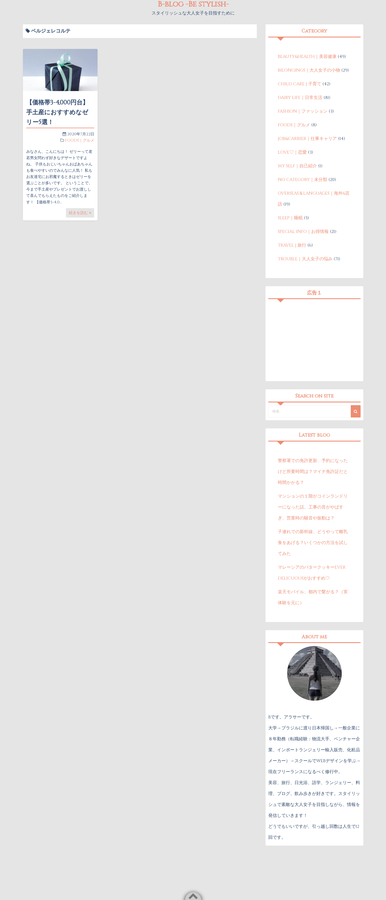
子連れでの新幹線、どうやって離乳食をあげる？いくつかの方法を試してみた (313, 543)
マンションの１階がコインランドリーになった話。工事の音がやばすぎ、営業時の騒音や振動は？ (313, 507)
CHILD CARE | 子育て (299, 84)
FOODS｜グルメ (79, 140)
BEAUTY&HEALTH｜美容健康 (307, 57)
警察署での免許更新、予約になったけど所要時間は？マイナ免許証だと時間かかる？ (313, 472)
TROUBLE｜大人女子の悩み (305, 259)
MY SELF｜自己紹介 (297, 166)
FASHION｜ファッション (303, 111)
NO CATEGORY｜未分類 (302, 180)
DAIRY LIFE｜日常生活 (300, 98)
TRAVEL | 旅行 (292, 245)
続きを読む (80, 212)
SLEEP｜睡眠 (290, 218)
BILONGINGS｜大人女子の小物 (309, 70)
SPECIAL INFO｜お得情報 (303, 232)
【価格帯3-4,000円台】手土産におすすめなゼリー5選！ (57, 113)
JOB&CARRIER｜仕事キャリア (307, 139)
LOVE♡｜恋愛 (292, 152)
